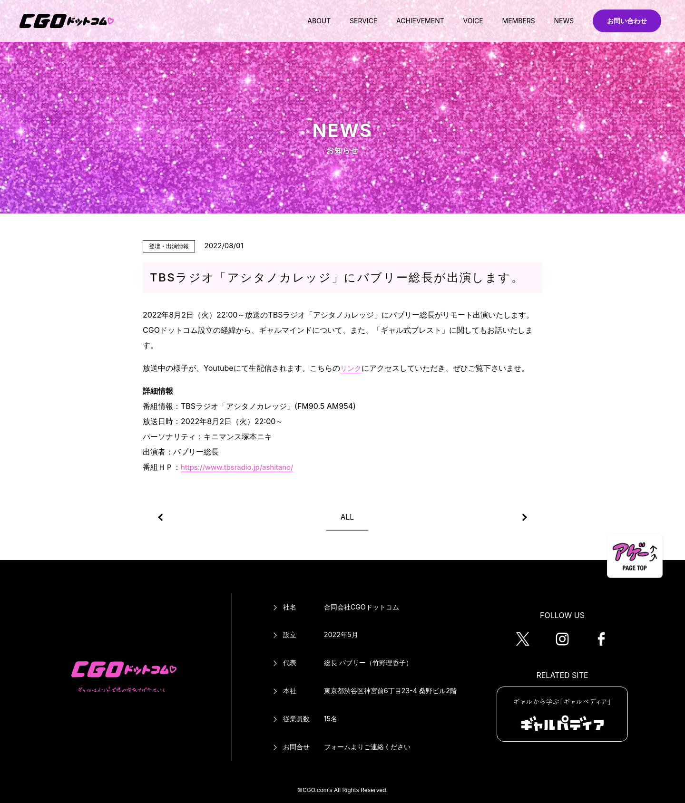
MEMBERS (508, 21)
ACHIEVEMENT (401, 21)
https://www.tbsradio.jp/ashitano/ (241, 467)
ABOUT (290, 21)
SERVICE (339, 21)
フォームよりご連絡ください (367, 747)
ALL (347, 517)
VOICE (459, 21)
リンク (351, 368)
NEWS (559, 21)
